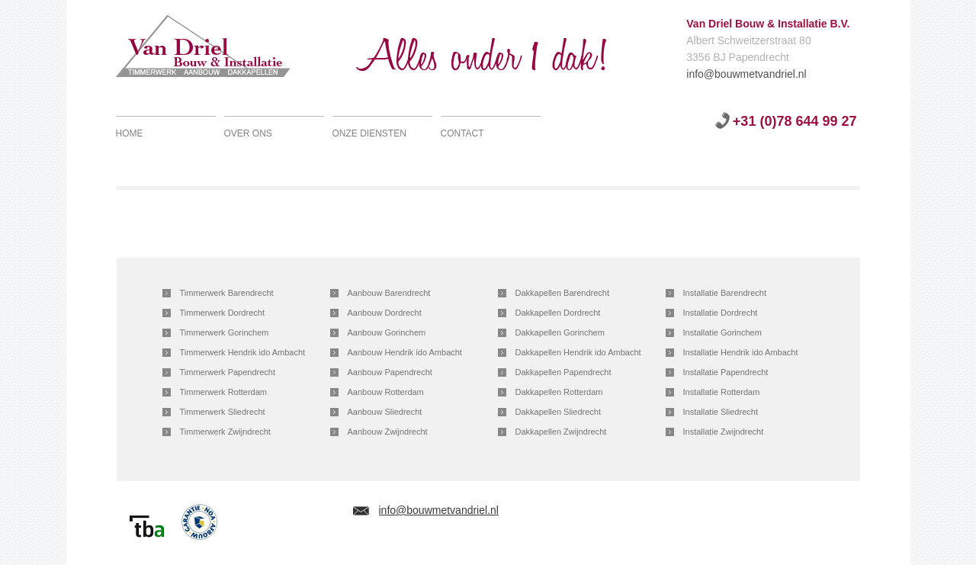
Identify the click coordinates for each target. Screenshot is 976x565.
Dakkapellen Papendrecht (563, 372)
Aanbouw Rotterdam (386, 391)
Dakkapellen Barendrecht (562, 292)
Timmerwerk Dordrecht (222, 312)
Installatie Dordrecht (720, 312)
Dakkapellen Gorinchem (560, 332)
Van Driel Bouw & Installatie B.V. (221, 49)
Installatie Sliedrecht (720, 411)
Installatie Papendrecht (726, 372)
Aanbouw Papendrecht (390, 372)
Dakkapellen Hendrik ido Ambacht (578, 352)
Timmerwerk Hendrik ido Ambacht (243, 352)
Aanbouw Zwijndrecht (388, 431)
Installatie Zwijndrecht (723, 431)
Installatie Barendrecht (724, 292)
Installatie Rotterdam (721, 391)
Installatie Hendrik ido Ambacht (740, 352)
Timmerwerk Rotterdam (224, 391)
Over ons (248, 133)
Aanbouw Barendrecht (389, 292)
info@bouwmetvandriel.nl (693, 73)
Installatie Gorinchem (722, 332)
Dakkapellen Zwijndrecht (561, 431)
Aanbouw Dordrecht (385, 312)
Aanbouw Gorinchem (387, 332)
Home (129, 133)
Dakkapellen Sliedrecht (558, 411)
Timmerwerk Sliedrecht (222, 411)
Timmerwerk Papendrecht (228, 372)
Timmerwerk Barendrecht (227, 292)
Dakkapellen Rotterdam (559, 391)
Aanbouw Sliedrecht (385, 411)
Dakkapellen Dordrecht (558, 312)
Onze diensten (369, 133)
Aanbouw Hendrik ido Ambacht (405, 352)
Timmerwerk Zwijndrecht (225, 431)
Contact (462, 133)
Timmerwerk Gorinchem (224, 332)
